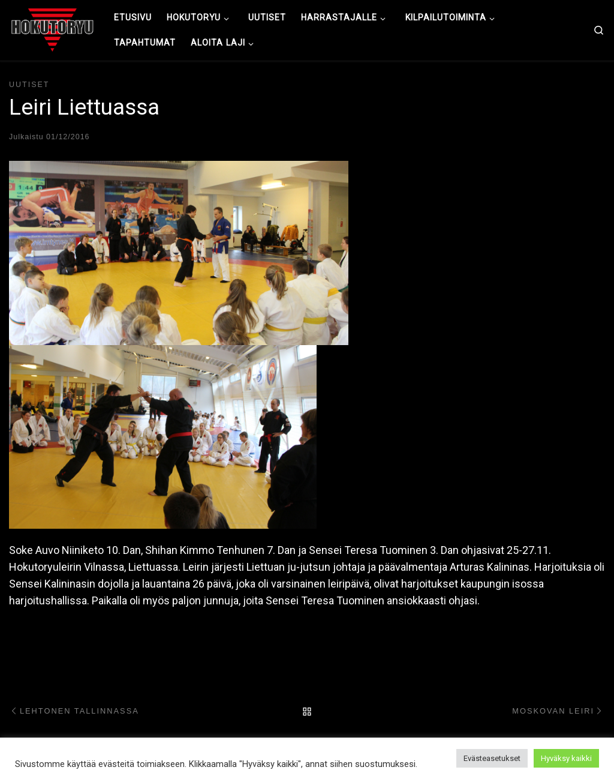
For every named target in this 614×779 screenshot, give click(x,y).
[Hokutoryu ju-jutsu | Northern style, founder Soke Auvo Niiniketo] (52, 28)
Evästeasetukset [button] (491, 758)
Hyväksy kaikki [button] (566, 758)
